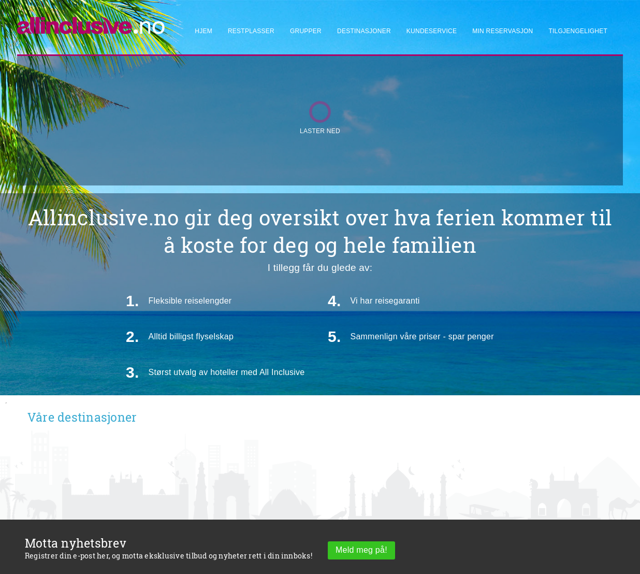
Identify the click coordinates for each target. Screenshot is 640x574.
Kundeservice (431, 31)
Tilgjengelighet (577, 31)
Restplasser (251, 31)
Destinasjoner (364, 31)
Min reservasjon (502, 31)
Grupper (306, 31)
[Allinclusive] (91, 21)
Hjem (203, 31)
